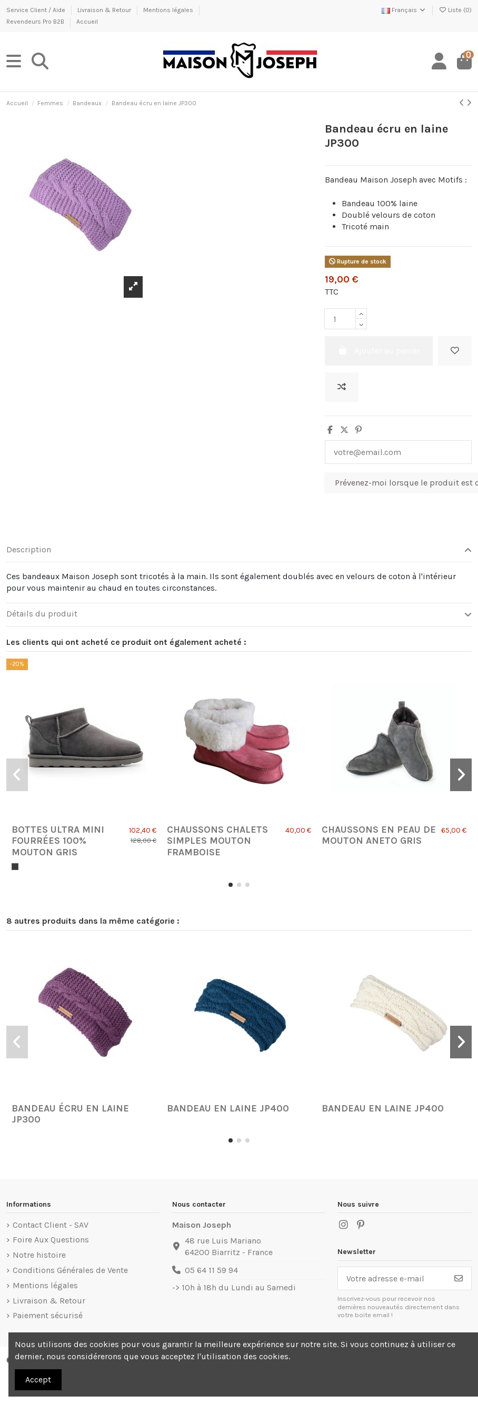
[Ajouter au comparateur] (341, 387)
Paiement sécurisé (48, 1315)
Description (239, 549)
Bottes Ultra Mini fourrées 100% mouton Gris (58, 841)
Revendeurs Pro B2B (36, 21)
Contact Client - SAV (50, 1225)
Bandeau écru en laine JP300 (70, 1114)
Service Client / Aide (36, 10)
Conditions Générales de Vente (70, 1270)
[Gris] (15, 866)
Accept (38, 1379)
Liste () (455, 10)
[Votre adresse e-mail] (392, 1278)
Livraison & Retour (105, 10)
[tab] (239, 550)
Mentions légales (169, 10)
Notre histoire (39, 1255)
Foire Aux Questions (51, 1240)
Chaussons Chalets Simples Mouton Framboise (217, 841)
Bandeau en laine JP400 (228, 1108)
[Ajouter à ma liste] (455, 351)
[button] (230, 885)
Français (404, 10)
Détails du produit (239, 614)
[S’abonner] (458, 1278)
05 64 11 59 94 (211, 1270)
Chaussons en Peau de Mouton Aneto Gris (379, 835)
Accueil (87, 21)
